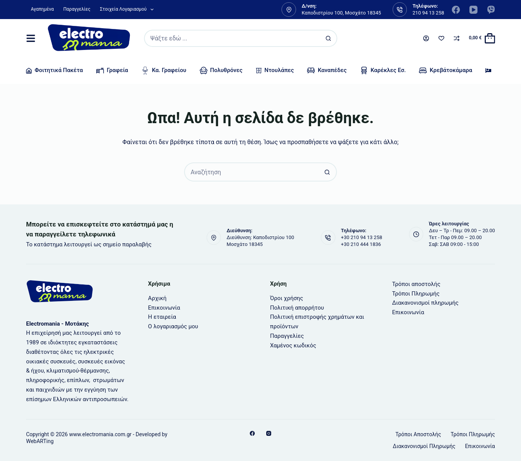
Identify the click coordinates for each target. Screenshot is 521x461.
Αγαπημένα (42, 9)
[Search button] (328, 38)
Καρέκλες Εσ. (383, 70)
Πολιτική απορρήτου (297, 307)
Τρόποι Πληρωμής (415, 293)
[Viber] (491, 10)
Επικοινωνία (164, 307)
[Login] (426, 38)
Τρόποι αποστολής (416, 284)
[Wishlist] (441, 38)
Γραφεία (112, 70)
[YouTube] (473, 10)
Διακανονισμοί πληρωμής (425, 302)
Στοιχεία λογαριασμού (128, 9)
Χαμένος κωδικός (293, 345)
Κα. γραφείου (163, 70)
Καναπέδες (326, 70)
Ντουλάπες (275, 70)
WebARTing (39, 441)
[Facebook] (456, 10)
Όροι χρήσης (286, 298)
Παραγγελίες (77, 9)
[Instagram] (268, 433)
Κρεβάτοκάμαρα (445, 70)
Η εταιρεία (162, 316)
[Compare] (457, 38)
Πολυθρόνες (221, 70)
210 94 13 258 (428, 13)
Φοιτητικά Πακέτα (54, 70)
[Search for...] (232, 38)
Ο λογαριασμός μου (173, 326)
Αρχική (157, 298)
